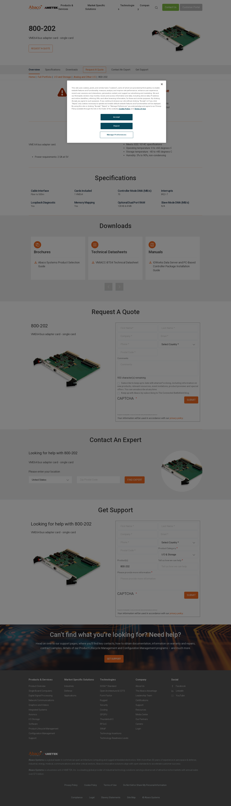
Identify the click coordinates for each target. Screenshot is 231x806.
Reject (116, 126)
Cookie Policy (124, 109)
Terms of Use (140, 109)
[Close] (161, 84)
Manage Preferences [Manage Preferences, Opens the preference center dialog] (116, 135)
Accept (116, 117)
